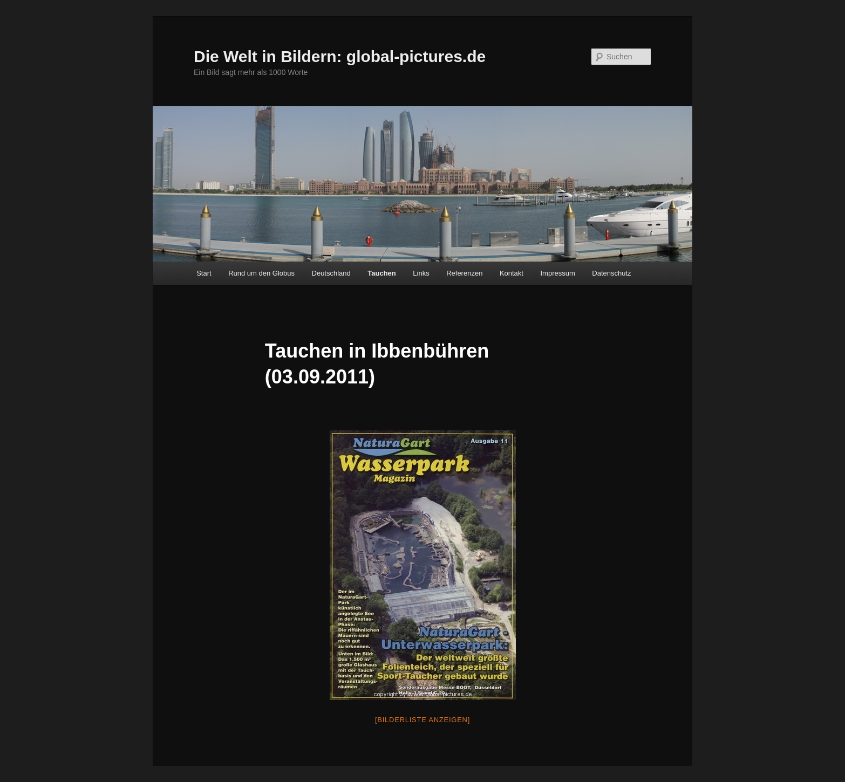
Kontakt (511, 273)
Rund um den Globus (261, 273)
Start (203, 273)
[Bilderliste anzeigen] (422, 720)
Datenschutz (611, 273)
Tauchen (381, 273)
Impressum (557, 273)
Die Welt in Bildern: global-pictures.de (340, 56)
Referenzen (464, 273)
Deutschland (331, 273)
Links (421, 273)
